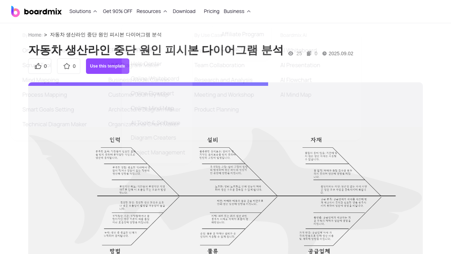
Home (34, 35)
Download (184, 11)
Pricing (212, 11)
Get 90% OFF (117, 11)
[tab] (84, 11)
